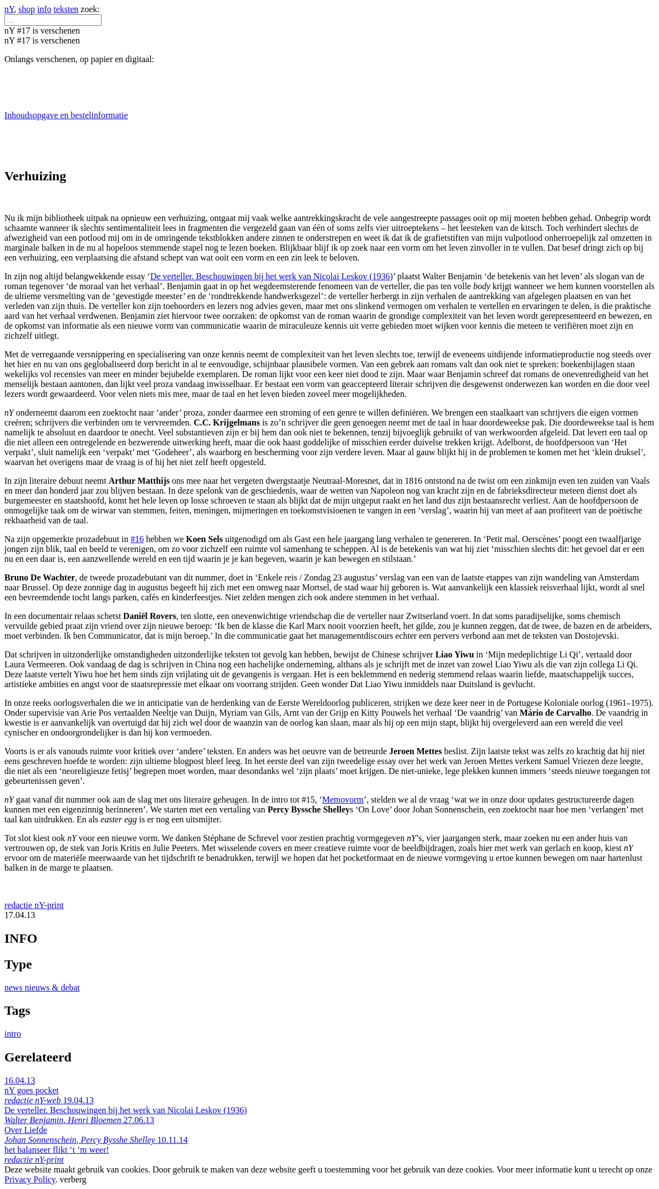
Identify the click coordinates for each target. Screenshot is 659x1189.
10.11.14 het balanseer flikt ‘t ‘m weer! (96, 1149)
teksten (66, 9)
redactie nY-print (34, 905)
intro (12, 1033)
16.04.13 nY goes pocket (33, 1090)
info (44, 9)
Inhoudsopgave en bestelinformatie (66, 115)
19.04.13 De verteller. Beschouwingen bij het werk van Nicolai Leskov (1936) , (125, 1110)
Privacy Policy (29, 1179)
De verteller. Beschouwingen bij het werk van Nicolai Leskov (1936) (271, 276)
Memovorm (343, 799)
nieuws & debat (52, 987)
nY (9, 9)
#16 (137, 539)
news (14, 987)
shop (27, 9)
